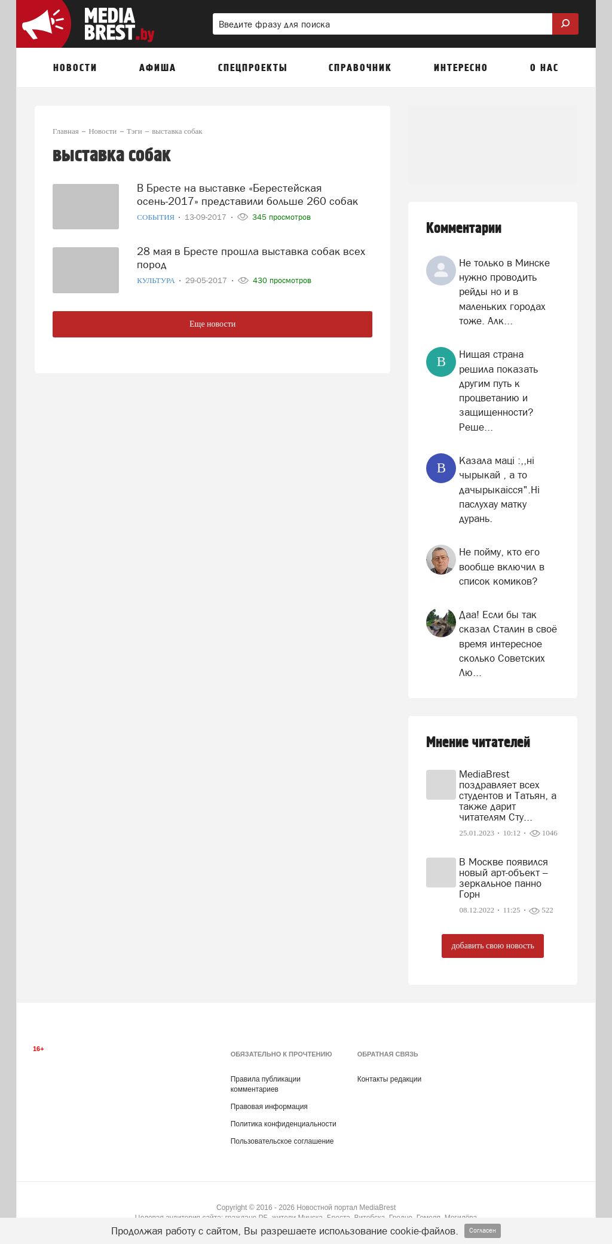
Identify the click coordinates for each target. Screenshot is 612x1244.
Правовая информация (269, 1106)
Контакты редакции (389, 1079)
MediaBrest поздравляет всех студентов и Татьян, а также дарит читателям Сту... (507, 795)
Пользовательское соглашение (282, 1141)
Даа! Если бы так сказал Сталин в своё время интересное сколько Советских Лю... (508, 643)
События (156, 216)
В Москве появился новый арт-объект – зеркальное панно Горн (503, 877)
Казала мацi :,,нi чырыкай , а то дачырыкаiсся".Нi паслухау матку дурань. (499, 489)
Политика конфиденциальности (283, 1124)
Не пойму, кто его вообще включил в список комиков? (501, 566)
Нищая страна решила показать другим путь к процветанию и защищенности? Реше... (498, 390)
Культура (157, 279)
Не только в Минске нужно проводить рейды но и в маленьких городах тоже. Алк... (504, 292)
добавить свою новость (492, 945)
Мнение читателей (478, 742)
